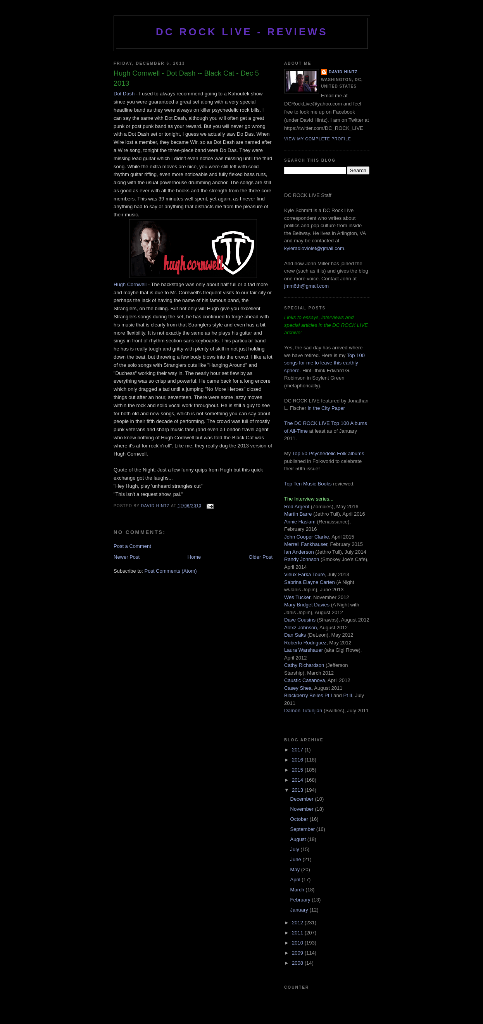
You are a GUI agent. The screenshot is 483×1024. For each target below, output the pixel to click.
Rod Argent (296, 506)
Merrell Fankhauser (305, 544)
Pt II (347, 695)
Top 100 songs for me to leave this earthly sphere (324, 362)
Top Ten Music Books (308, 484)
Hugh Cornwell (130, 284)
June (296, 859)
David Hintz (156, 506)
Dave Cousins (300, 620)
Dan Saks (295, 635)
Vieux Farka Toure (304, 574)
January (300, 910)
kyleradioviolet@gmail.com (314, 248)
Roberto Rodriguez (305, 643)
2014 (298, 780)
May (295, 869)
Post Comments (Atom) (171, 571)
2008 (298, 963)
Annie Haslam (300, 522)
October (300, 819)
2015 (298, 770)
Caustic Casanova (304, 680)
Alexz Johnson (300, 627)
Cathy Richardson (304, 665)
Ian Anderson (299, 552)
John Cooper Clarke (306, 537)
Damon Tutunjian (303, 710)
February (301, 900)
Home (194, 557)
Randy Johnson (301, 559)
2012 (298, 923)
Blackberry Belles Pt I (308, 695)
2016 (298, 760)
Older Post (261, 557)
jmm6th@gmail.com (306, 286)
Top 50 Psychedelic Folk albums (328, 453)
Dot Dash (124, 94)
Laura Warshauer (303, 650)
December (302, 799)
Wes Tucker (297, 597)
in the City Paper (325, 408)
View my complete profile (317, 139)
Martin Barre (298, 514)
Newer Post (127, 557)
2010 (298, 943)
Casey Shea (298, 688)
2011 (298, 933)
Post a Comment (132, 546)
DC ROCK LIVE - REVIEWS (242, 32)
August (298, 839)
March (298, 890)
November (302, 809)
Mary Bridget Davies (306, 605)
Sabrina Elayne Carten (309, 582)
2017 (298, 750)
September (303, 829)
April (296, 879)
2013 (298, 790)
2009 (298, 953)
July (295, 849)
